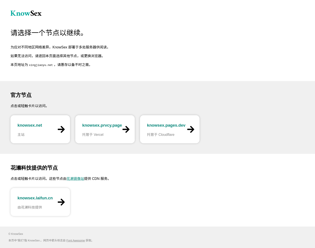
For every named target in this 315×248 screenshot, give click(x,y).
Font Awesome (75, 240)
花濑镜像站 (75, 179)
